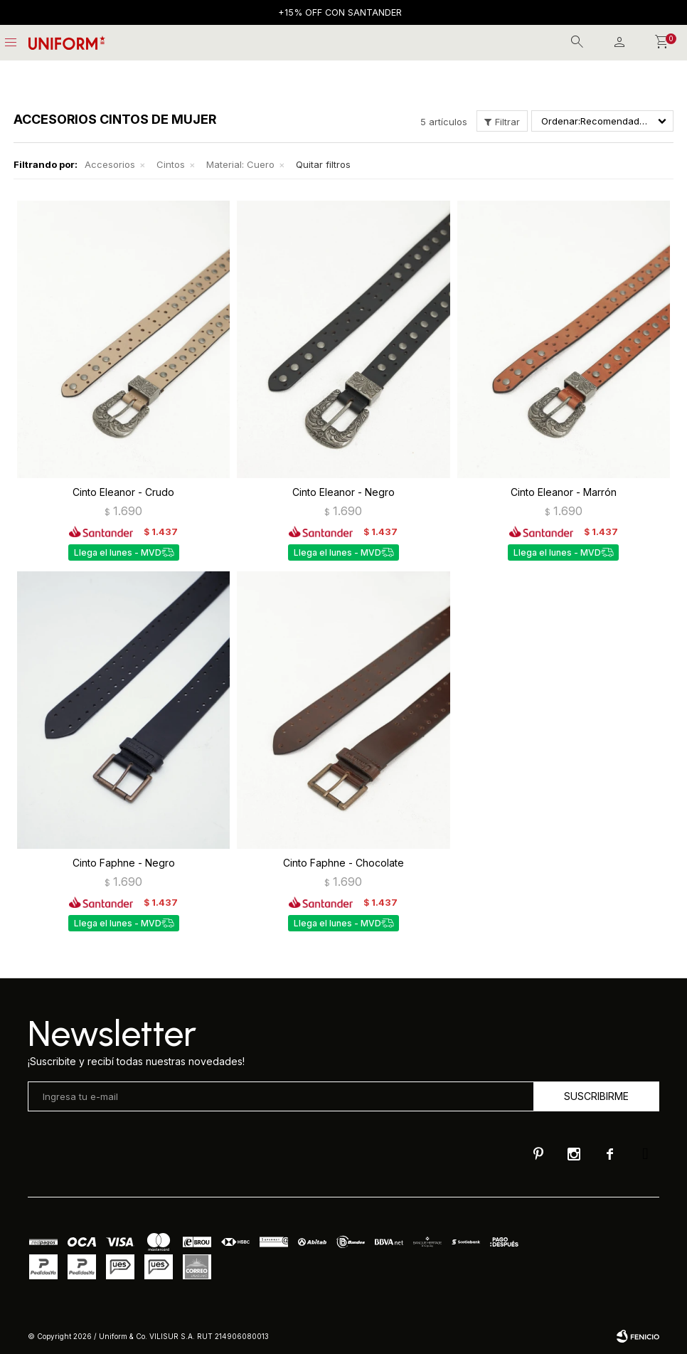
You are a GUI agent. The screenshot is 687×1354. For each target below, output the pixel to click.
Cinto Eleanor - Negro (343, 492)
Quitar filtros (323, 164)
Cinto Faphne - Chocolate (343, 863)
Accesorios (110, 164)
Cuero (240, 164)
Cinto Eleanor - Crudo (123, 492)
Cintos (170, 164)
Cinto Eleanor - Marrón (564, 492)
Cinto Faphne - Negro (124, 863)
